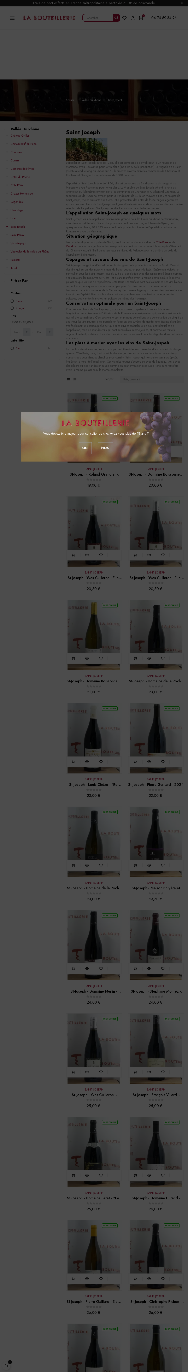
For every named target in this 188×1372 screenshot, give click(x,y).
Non (105, 448)
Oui (85, 448)
